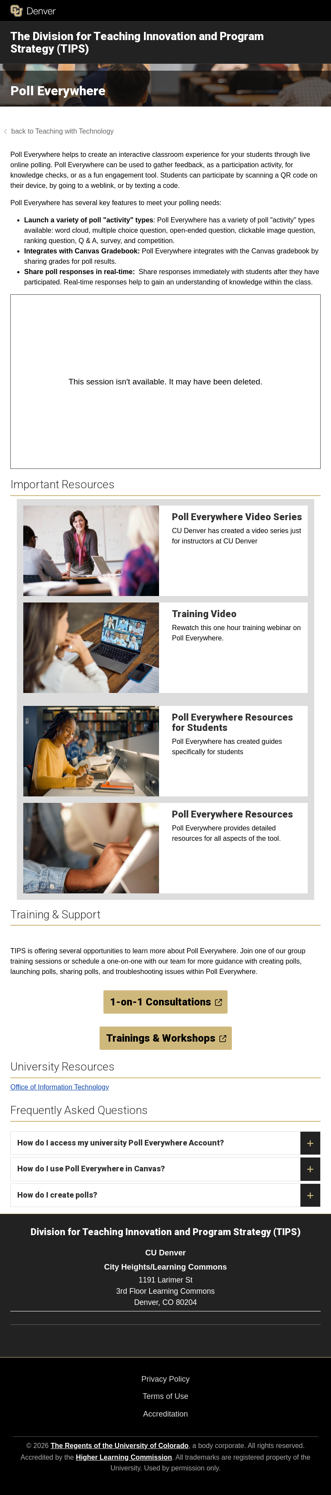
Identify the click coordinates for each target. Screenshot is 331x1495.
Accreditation (165, 1414)
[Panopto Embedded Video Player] (165, 381)
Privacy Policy (165, 1379)
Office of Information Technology (59, 1087)
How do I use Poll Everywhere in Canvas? (168, 1169)
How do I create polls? (168, 1195)
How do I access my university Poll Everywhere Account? (168, 1143)
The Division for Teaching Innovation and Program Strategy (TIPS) (137, 42)
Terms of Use (165, 1396)
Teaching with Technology (74, 131)
